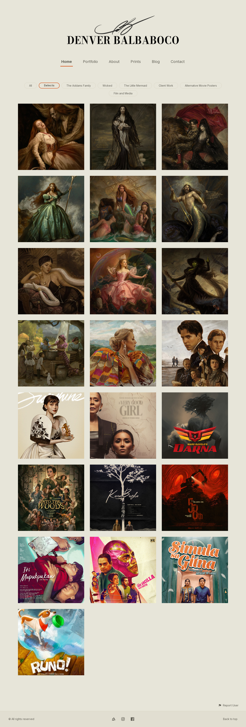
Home (66, 61)
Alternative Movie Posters (201, 85)
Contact (178, 61)
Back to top (230, 719)
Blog (156, 61)
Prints (136, 61)
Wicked (107, 85)
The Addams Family (78, 85)
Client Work (166, 85)
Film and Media (123, 93)
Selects (49, 85)
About (114, 61)
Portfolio (90, 61)
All (30, 85)
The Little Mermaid (135, 85)
